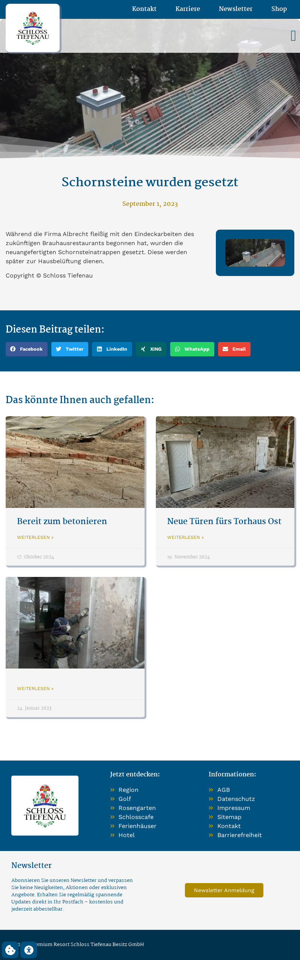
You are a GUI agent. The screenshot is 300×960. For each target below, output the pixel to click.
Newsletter (235, 9)
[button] (293, 36)
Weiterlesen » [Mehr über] (35, 688)
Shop (279, 9)
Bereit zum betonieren (62, 522)
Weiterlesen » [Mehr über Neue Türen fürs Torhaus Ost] (185, 537)
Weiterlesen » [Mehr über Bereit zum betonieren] (35, 537)
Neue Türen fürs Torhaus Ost (224, 522)
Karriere (187, 9)
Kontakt (144, 9)
